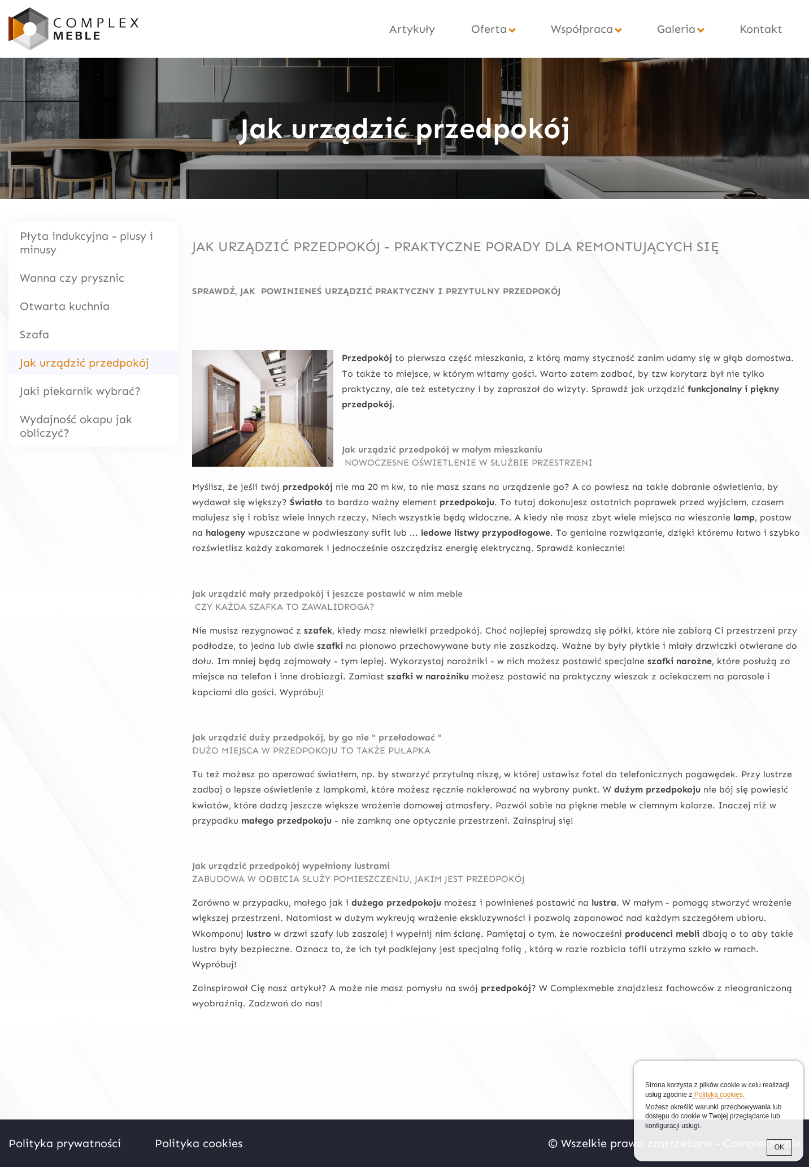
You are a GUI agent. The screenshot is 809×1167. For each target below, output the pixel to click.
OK (779, 1147)
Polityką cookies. (718, 1095)
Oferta (489, 29)
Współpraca (582, 29)
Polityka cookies (198, 1143)
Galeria (676, 29)
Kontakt (761, 29)
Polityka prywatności (64, 1143)
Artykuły (412, 29)
